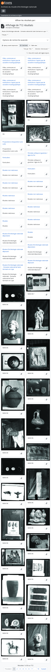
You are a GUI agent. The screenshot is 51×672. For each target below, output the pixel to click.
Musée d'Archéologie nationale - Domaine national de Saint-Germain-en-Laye (13, 267)
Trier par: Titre (27, 49)
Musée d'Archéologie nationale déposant (13, 250)
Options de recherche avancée (15, 40)
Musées (5, 221)
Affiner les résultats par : (25, 20)
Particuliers (6, 158)
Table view (33, 45)
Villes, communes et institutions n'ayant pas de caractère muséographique (11, 60)
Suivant (43, 669)
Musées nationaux (9, 196)
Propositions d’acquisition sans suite (13, 143)
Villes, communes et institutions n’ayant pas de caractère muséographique (36, 82)
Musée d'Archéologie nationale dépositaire (13, 235)
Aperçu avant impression (10, 45)
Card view (24, 45)
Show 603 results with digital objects (38, 53)
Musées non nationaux (10, 170)
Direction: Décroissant (41, 49)
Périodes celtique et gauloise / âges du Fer (37, 154)
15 (38, 669)
